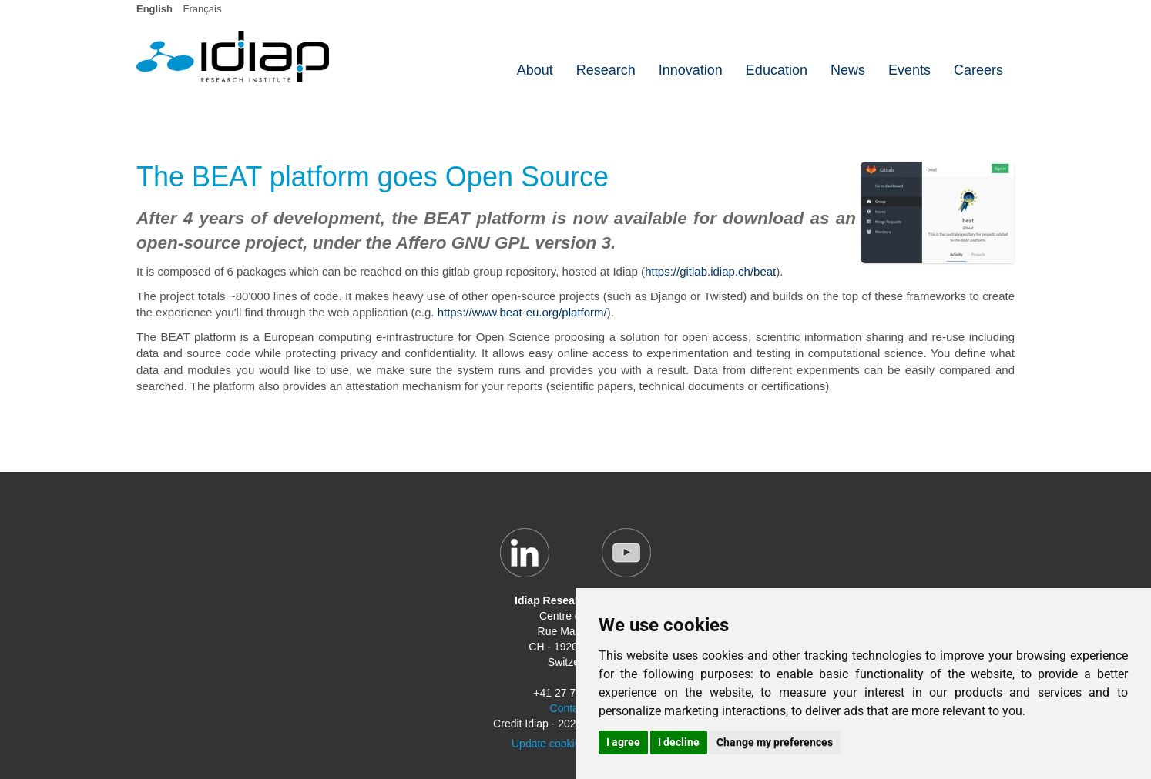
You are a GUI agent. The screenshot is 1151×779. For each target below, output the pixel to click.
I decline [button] (679, 742)
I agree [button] (623, 742)
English (154, 9)
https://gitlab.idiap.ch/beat (710, 271)
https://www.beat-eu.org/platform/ (522, 312)
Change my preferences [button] (774, 742)
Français (202, 9)
